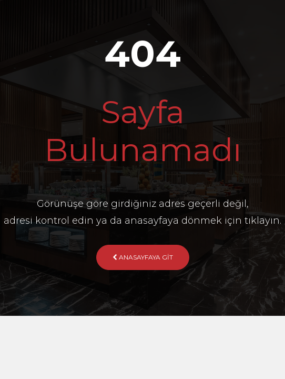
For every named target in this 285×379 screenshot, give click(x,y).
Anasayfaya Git (143, 257)
